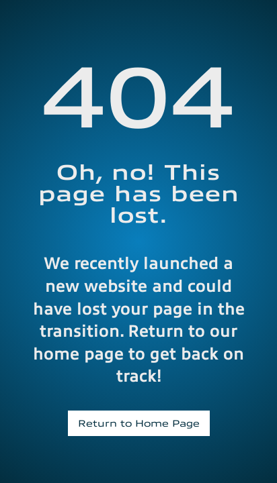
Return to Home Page (139, 423)
